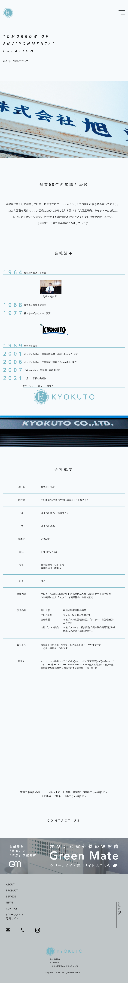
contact (11, 908)
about (10, 884)
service (11, 896)
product (12, 890)
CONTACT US (64, 820)
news (9, 902)
